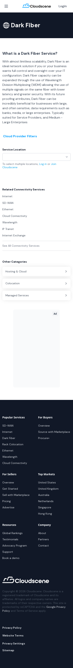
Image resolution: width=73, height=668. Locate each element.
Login (63, 6)
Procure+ (43, 438)
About (42, 533)
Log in (43, 164)
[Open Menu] (6, 6)
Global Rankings (12, 533)
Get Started (10, 488)
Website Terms (13, 635)
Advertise (8, 507)
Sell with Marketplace (16, 495)
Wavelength (9, 457)
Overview (44, 425)
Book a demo (10, 558)
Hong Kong (45, 513)
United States (47, 482)
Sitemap (8, 650)
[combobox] (36, 157)
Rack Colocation (12, 444)
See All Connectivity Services (21, 245)
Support (7, 552)
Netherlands (46, 501)
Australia (43, 495)
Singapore (44, 507)
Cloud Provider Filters (20, 136)
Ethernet (7, 450)
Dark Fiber (8, 438)
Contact (43, 545)
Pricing (6, 501)
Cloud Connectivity (14, 463)
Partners (43, 539)
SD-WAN (7, 425)
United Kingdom (48, 488)
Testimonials (10, 539)
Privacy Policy (11, 627)
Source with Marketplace (54, 432)
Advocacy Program (14, 545)
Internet (7, 432)
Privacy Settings (13, 643)
